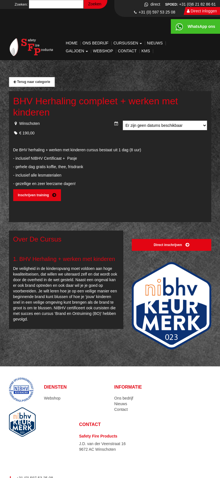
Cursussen (128, 43)
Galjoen (77, 51)
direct (152, 4)
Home (72, 43)
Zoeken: (21, 4)
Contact (128, 51)
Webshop (103, 51)
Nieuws (155, 43)
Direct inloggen (202, 11)
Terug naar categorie (31, 82)
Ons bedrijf (96, 43)
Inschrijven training (37, 195)
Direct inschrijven (171, 245)
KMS (146, 51)
